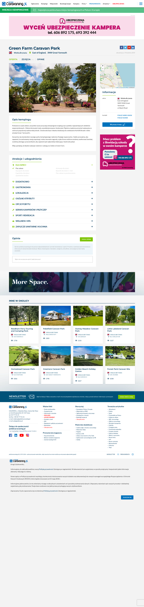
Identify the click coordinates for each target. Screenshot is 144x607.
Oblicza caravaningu (114, 421)
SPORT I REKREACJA (23, 215)
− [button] (102, 69)
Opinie (40, 59)
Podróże (111, 425)
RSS (45, 421)
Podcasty (111, 445)
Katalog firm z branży (82, 415)
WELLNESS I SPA (21, 221)
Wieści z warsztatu (114, 435)
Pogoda (78, 431)
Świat (110, 413)
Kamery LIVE (80, 433)
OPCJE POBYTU (21, 204)
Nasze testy (112, 437)
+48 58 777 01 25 (19, 417)
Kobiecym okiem (113, 417)
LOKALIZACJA (20, 193)
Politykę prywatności (46, 469)
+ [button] (102, 66)
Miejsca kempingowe (15, 10)
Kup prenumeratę (49, 435)
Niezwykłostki (113, 443)
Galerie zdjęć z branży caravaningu (86, 427)
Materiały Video (81, 429)
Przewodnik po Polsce (115, 415)
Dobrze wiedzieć (113, 433)
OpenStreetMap (124, 87)
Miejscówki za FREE (82, 411)
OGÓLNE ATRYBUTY (23, 198)
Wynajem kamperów (115, 423)
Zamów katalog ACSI (50, 440)
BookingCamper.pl (81, 417)
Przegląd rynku (113, 427)
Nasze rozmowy (113, 441)
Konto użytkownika (49, 409)
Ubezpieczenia (48, 427)
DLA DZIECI (19, 165)
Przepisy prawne (113, 431)
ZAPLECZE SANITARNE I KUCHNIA (29, 226)
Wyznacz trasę (117, 124)
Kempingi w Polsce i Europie (84, 409)
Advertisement (49, 417)
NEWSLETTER (17, 396)
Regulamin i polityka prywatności (53, 423)
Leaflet (117, 87)
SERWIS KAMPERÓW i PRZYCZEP (29, 210)
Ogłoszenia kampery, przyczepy (85, 413)
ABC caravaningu (114, 419)
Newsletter (47, 425)
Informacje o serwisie (50, 413)
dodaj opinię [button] (86, 239)
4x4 (110, 439)
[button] (52, 165)
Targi (110, 447)
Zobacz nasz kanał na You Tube (85, 435)
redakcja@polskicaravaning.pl (21, 419)
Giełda (78, 440)
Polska (110, 411)
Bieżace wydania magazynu (52, 438)
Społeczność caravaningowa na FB (86, 438)
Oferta (13, 59)
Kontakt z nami (48, 419)
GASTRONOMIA (21, 187)
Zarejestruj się (48, 411)
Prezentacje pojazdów (115, 429)
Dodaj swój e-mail (126, 396)
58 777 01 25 (15, 415)
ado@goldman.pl (18, 421)
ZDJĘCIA (28, 59)
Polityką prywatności (51, 490)
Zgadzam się (127, 497)
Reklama (47, 415)
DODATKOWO (20, 181)
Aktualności (112, 409)
